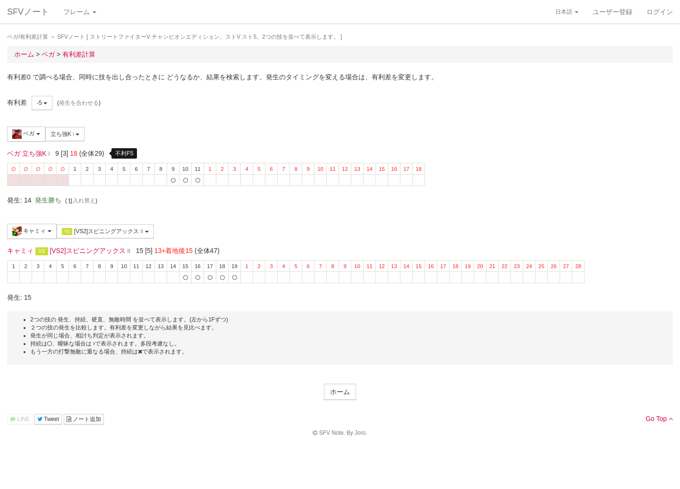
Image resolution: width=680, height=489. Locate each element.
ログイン (659, 12)
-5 (42, 103)
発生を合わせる (79, 103)
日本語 (566, 11)
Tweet (48, 419)
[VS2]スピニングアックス (105, 231)
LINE (20, 419)
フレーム (79, 12)
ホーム (340, 392)
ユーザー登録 (612, 12)
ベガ (26, 134)
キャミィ (31, 231)
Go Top (659, 418)
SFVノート (28, 12)
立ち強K (65, 134)
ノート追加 (84, 419)
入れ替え (81, 200)
